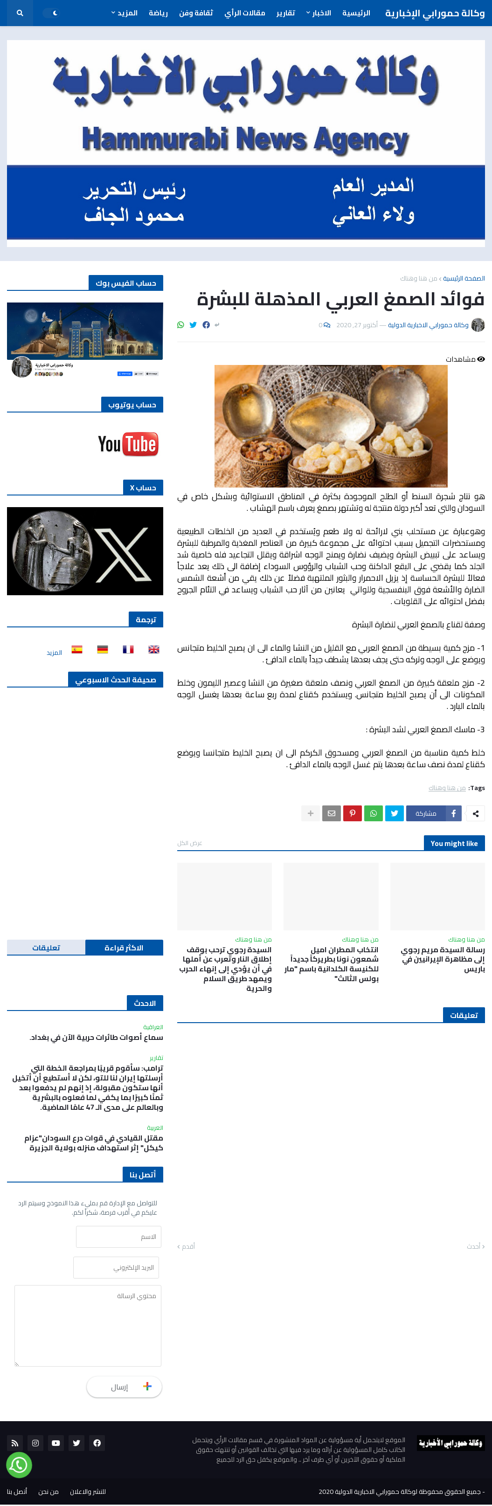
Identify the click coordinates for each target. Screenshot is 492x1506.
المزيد (54, 652)
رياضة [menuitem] (158, 13)
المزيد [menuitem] (128, 13)
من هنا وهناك (418, 278)
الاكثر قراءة (124, 948)
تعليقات (46, 948)
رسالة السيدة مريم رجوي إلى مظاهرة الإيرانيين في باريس (443, 959)
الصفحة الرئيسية (464, 278)
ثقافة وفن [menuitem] (196, 13)
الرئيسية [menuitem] (356, 13)
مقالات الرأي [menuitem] (244, 13)
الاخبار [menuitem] (321, 13)
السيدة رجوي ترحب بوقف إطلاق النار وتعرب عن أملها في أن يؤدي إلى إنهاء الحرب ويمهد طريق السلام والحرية (225, 969)
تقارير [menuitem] (286, 13)
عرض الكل (189, 842)
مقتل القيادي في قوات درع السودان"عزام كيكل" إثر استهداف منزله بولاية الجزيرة (93, 1143)
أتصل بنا (17, 1493)
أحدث (473, 1247)
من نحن (48, 1493)
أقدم (188, 1247)
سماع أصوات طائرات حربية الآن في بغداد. (96, 1037)
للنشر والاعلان (88, 1493)
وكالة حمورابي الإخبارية (435, 12)
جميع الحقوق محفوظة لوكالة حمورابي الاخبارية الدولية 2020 (400, 1493)
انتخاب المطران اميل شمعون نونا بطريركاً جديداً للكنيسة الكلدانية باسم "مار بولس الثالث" (331, 964)
